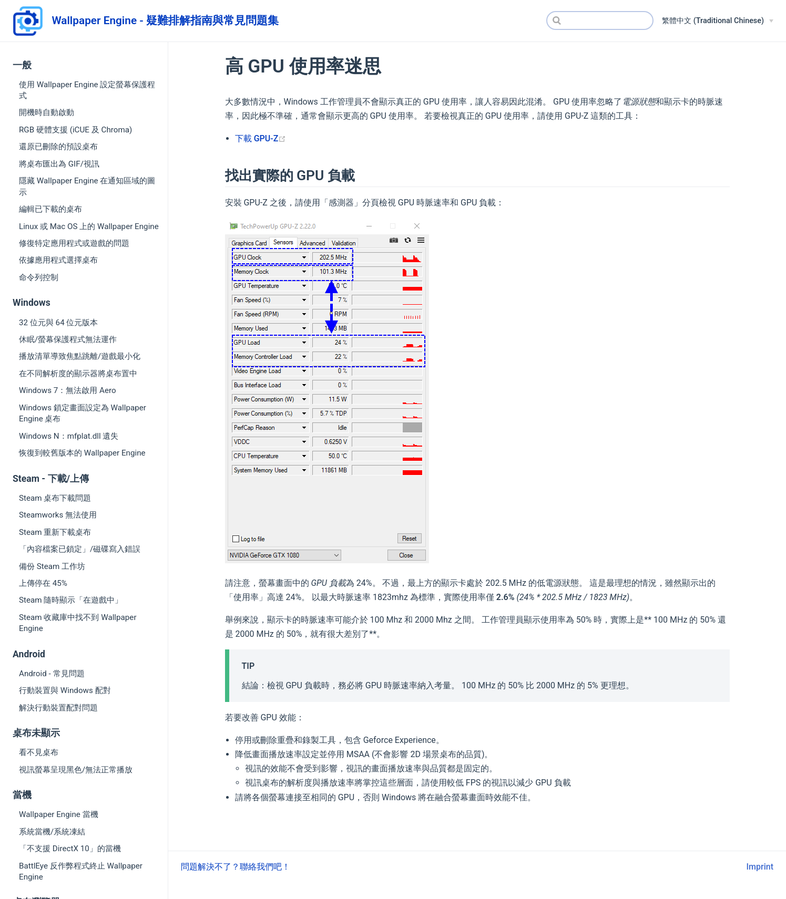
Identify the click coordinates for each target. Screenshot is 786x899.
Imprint (760, 867)
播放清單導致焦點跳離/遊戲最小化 (79, 356)
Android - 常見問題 (52, 673)
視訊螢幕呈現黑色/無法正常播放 (75, 769)
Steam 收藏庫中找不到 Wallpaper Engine (78, 623)
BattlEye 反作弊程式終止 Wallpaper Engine (80, 871)
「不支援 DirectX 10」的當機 (70, 848)
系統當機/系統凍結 (52, 831)
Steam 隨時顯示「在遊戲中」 (71, 600)
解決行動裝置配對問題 (58, 707)
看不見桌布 (38, 752)
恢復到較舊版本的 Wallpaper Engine (82, 453)
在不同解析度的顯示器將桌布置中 (78, 373)
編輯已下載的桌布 (50, 209)
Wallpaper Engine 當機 (58, 814)
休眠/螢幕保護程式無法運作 (68, 339)
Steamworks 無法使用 (58, 515)
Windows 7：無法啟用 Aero (67, 390)
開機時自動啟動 (46, 112)
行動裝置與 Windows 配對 (65, 690)
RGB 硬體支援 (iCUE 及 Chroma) (75, 130)
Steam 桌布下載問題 (55, 498)
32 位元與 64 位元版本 (58, 322)
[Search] (600, 20)
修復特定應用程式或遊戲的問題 (74, 243)
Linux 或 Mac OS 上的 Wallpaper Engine (89, 226)
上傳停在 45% (43, 583)
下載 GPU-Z (261, 138)
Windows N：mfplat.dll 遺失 (68, 436)
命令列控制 (38, 277)
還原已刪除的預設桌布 (58, 146)
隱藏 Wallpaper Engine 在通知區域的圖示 (87, 186)
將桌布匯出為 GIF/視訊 (59, 164)
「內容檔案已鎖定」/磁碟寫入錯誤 (79, 549)
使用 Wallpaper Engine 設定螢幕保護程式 (87, 90)
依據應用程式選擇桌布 (58, 260)
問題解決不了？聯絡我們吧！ (235, 867)
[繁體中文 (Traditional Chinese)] (717, 21)
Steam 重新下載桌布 (55, 532)
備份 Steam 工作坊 (52, 566)
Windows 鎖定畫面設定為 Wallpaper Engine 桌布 (82, 413)
